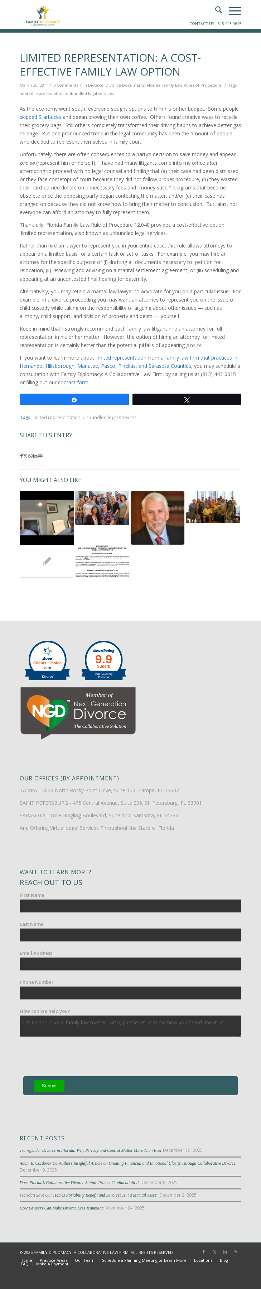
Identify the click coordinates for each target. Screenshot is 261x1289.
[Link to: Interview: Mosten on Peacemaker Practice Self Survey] (47, 518)
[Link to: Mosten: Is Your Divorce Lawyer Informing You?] (157, 518)
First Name (32, 895)
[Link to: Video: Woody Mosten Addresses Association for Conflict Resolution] (213, 507)
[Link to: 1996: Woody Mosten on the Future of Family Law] (102, 508)
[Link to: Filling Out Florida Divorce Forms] (102, 561)
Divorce (95, 85)
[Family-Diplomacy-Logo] (108, 14)
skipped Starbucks (40, 117)
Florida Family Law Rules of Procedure (184, 85)
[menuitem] (26, 1260)
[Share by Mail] (40, 456)
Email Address (36, 953)
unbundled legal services (90, 93)
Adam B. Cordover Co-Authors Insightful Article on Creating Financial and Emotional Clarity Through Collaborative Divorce (128, 1163)
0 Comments (65, 85)
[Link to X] (214, 1251)
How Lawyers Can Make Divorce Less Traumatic (62, 1208)
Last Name (32, 924)
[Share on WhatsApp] (30, 456)
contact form (73, 382)
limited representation (42, 93)
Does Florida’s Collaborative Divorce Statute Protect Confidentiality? (79, 1182)
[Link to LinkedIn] (225, 1251)
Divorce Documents (125, 85)
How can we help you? (45, 1011)
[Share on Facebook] (21, 456)
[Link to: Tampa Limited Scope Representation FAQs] (47, 561)
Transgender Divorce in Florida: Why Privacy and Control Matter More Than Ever (91, 1150)
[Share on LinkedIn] (35, 456)
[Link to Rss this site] (236, 1251)
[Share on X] (25, 456)
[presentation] (74, 1058)
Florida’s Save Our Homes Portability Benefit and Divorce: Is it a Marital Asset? (89, 1195)
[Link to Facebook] (203, 1251)
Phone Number (37, 982)
